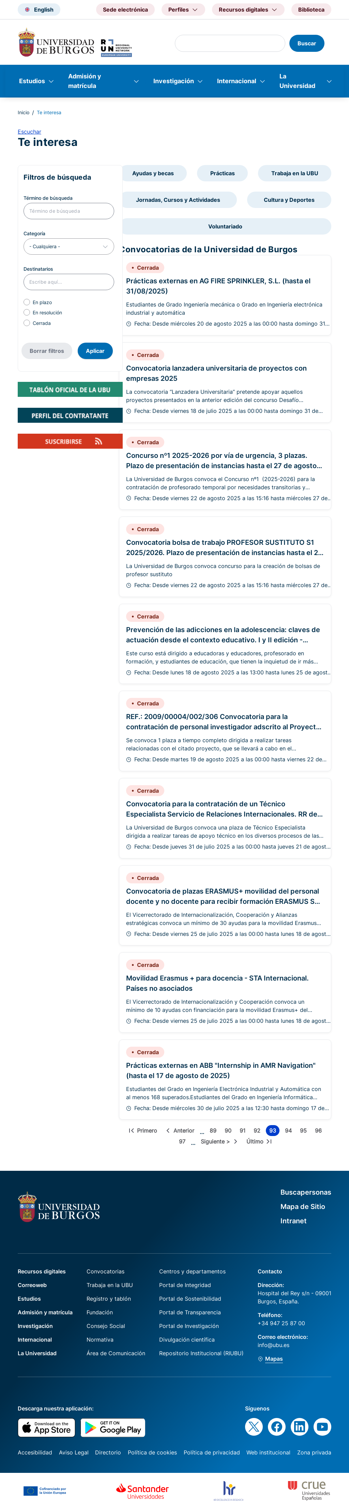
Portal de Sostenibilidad (190, 1298)
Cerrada (42, 323)
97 (183, 1142)
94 (289, 1131)
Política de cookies (152, 1452)
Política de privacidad (212, 1452)
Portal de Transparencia (190, 1312)
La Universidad (297, 81)
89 (214, 1131)
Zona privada (314, 1452)
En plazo (42, 302)
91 (244, 1131)
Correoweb (32, 1285)
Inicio (23, 112)
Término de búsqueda (48, 198)
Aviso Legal (74, 1452)
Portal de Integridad (185, 1285)
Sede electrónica (125, 9)
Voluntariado (225, 226)
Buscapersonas (305, 1192)
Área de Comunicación (116, 1353)
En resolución (47, 312)
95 (304, 1131)
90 (229, 1131)
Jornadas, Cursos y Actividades (178, 199)
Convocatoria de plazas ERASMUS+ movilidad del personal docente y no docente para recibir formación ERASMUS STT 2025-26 (224, 901)
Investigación (173, 81)
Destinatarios (38, 269)
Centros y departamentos (192, 1271)
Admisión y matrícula (84, 81)
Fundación (100, 1312)
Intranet (293, 1221)
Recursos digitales (42, 1271)
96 (319, 1131)
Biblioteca (311, 9)
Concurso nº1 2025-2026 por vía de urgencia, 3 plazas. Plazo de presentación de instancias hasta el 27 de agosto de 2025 (221, 465)
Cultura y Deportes (289, 199)
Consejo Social (106, 1326)
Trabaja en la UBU (294, 173)
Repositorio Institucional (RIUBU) (201, 1353)
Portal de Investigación (189, 1326)
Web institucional (268, 1452)
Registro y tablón (109, 1298)
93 (274, 1131)
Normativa (100, 1339)
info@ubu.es (273, 1345)
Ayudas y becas (153, 173)
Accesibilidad (35, 1452)
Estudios (32, 81)
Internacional (236, 81)
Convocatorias (105, 1271)
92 (258, 1131)
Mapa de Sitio (302, 1206)
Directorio (108, 1452)
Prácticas (222, 173)
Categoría (34, 233)
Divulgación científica (187, 1339)
